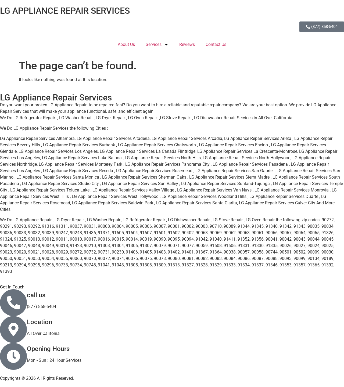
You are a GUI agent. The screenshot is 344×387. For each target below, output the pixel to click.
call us (36, 295)
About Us (126, 44)
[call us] (13, 302)
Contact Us (216, 44)
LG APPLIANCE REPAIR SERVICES (65, 11)
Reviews (187, 44)
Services (157, 44)
